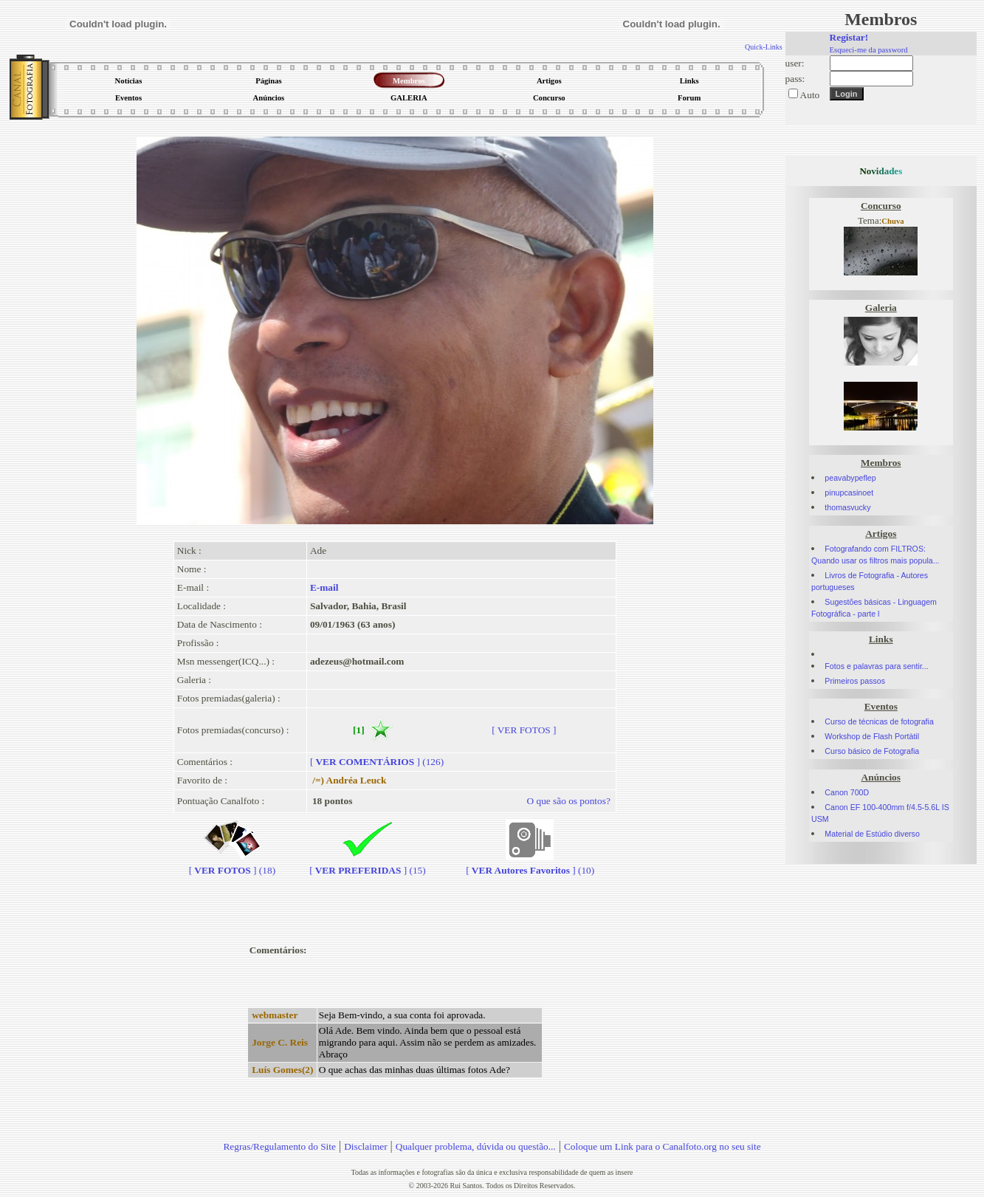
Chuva (892, 221)
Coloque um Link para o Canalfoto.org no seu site (662, 1146)
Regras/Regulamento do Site (279, 1146)
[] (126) (377, 761)
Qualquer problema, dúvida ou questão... (476, 1146)
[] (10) (530, 864)
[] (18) (232, 864)
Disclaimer (365, 1146)
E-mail (324, 587)
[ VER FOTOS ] (524, 729)
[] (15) (367, 864)
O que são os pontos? (568, 800)
